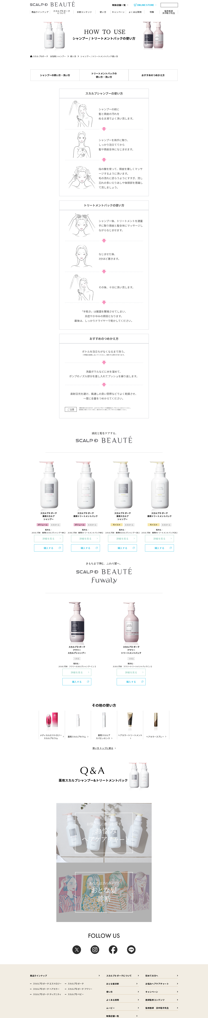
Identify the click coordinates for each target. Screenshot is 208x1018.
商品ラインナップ (64, 822)
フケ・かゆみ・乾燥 (155, 881)
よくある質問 (121, 847)
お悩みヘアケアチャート (161, 830)
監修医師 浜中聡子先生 (161, 855)
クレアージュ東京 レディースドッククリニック (152, 993)
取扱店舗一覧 (121, 863)
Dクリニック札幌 (111, 981)
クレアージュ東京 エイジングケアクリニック (115, 993)
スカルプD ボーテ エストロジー (47, 830)
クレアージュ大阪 (40, 1000)
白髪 (114, 887)
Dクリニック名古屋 (112, 987)
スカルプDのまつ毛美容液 (78, 951)
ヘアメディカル (39, 981)
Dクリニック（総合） (77, 981)
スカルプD (72, 945)
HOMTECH (72, 961)
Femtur (35, 966)
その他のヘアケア (120, 892)
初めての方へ (161, 822)
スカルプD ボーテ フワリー (80, 836)
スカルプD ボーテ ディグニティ (47, 841)
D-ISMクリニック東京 (41, 992)
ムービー (121, 855)
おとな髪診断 (121, 830)
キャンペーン (161, 839)
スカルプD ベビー (76, 841)
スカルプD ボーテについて (121, 822)
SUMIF (70, 966)
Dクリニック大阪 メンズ (78, 987)
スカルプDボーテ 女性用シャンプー (49, 56)
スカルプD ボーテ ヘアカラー (46, 836)
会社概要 (143, 906)
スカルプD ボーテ (76, 830)
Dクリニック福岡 (147, 987)
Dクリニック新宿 (39, 987)
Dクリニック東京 (147, 981)
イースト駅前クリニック (78, 1000)
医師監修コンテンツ (161, 847)
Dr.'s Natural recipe (40, 956)
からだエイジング (75, 956)
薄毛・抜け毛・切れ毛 (122, 881)
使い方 (73, 56)
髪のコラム (143, 873)
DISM (35, 961)
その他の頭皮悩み (154, 887)
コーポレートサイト (41, 945)
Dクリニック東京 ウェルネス (80, 992)
